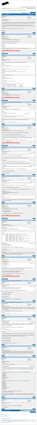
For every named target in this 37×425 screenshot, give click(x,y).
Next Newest (8, 410)
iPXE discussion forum (4, 10)
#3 (35, 55)
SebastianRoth (19, 302)
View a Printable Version (5, 414)
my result (11, 130)
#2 (35, 34)
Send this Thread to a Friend (6, 415)
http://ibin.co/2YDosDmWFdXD (6, 341)
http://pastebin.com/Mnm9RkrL (17, 380)
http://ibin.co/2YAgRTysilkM (6, 294)
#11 (35, 257)
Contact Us (3, 420)
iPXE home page (7, 420)
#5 (35, 102)
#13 (35, 302)
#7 (35, 147)
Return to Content (15, 420)
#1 (35, 15)
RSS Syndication (25, 420)
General (16, 10)
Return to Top (11, 420)
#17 (35, 398)
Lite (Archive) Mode (20, 420)
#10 (35, 220)
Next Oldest (4, 410)
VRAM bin (3, 144)
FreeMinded (4, 16)
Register (10, 8)
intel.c (11, 137)
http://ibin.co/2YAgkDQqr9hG (6, 297)
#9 (35, 203)
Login (7, 8)
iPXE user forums (11, 10)
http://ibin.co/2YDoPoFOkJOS (6, 338)
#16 (35, 357)
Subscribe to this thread (5, 416)
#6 (35, 125)
